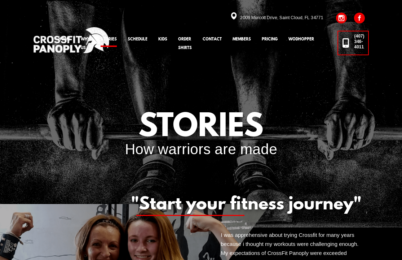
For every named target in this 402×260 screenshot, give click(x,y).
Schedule (137, 39)
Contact (212, 39)
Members (242, 39)
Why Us (85, 43)
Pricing (270, 39)
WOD (301, 39)
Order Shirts (185, 43)
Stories (109, 39)
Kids (162, 39)
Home (64, 39)
